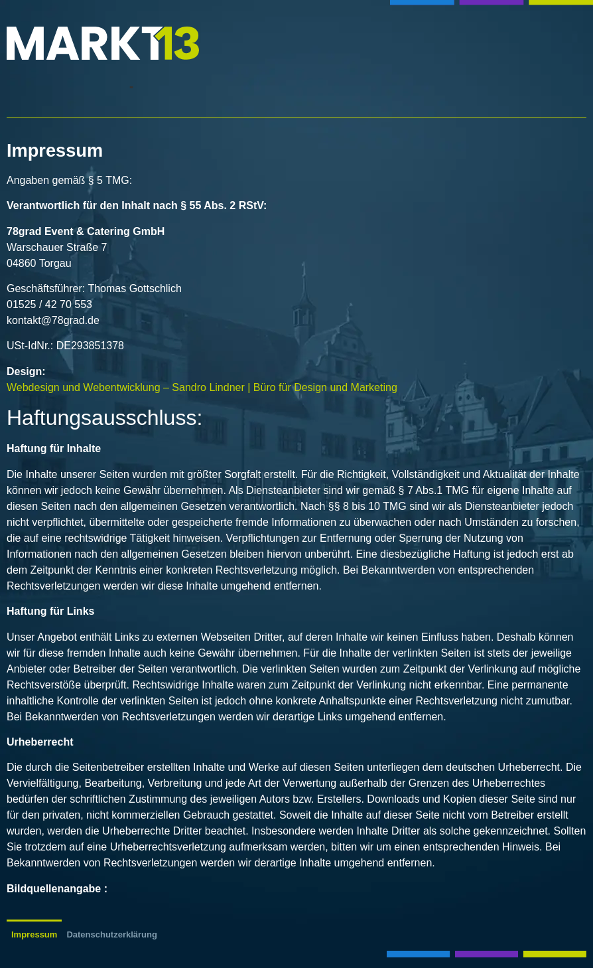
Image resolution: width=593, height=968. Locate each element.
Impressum (34, 934)
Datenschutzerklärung (111, 934)
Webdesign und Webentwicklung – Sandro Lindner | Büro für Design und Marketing (202, 387)
